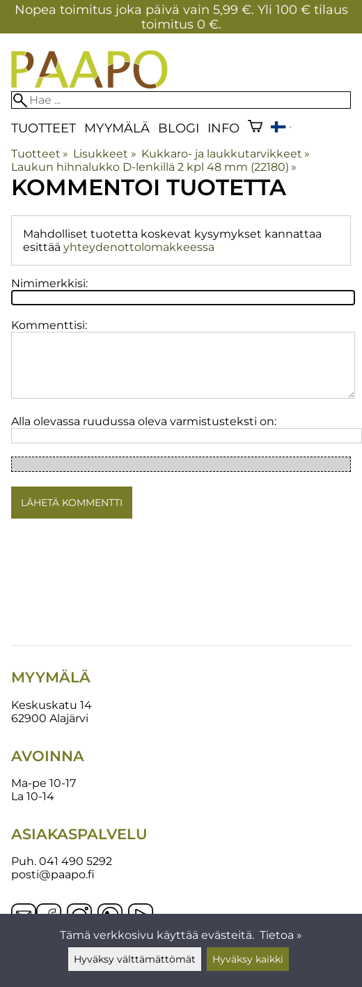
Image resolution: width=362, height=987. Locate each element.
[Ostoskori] (255, 128)
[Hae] (181, 100)
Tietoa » (281, 935)
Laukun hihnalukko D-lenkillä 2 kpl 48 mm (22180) (154, 167)
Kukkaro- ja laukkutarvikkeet (225, 153)
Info (223, 128)
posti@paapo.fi (53, 874)
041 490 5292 (75, 861)
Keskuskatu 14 (51, 705)
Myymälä (117, 128)
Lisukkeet (104, 153)
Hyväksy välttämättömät (135, 959)
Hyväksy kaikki (247, 959)
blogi (178, 128)
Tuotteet (43, 128)
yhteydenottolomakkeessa (138, 247)
